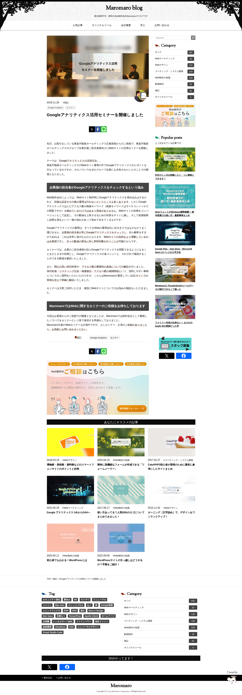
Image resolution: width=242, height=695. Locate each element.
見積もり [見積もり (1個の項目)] (61, 616)
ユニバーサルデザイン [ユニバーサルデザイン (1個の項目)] (88, 627)
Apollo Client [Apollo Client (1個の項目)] (91, 616)
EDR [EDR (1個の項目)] (66, 610)
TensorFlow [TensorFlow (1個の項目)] (75, 616)
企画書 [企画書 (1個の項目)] (46, 621)
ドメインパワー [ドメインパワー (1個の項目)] (83, 621)
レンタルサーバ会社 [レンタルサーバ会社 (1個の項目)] (63, 621)
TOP (49, 579)
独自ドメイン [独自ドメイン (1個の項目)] (101, 621)
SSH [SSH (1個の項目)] (71, 627)
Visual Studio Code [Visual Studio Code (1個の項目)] (52, 632)
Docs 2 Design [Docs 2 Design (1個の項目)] (95, 610)
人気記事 (78, 26)
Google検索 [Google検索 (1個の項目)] (107, 605)
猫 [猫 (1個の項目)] (96, 605)
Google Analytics (55, 107)
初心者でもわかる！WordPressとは (67, 560)
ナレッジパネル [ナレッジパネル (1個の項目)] (75, 605)
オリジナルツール (102, 26)
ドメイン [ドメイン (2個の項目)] (47, 605)
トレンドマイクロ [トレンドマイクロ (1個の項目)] (51, 610)
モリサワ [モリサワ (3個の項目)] (85, 599)
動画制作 (174, 84)
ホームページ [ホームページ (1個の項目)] (108, 616)
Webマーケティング (174, 59)
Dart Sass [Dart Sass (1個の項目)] (48, 616)
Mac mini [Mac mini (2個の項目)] (59, 605)
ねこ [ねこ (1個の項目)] (89, 605)
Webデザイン (174, 65)
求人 (142, 26)
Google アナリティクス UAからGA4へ (68, 512)
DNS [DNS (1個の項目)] (74, 610)
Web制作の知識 (174, 78)
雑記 (78, 337)
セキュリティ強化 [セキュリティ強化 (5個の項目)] (51, 599)
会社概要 (126, 26)
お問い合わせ (161, 26)
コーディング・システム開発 (174, 72)
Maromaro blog (121, 8)
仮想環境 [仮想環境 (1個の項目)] (47, 627)
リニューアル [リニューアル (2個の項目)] (99, 599)
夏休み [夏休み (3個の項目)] (67, 599)
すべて (174, 52)
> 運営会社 (47, 678)
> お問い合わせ (63, 678)
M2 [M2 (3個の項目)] (75, 599)
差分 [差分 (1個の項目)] (82, 610)
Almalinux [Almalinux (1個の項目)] (60, 627)
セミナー (70, 107)
